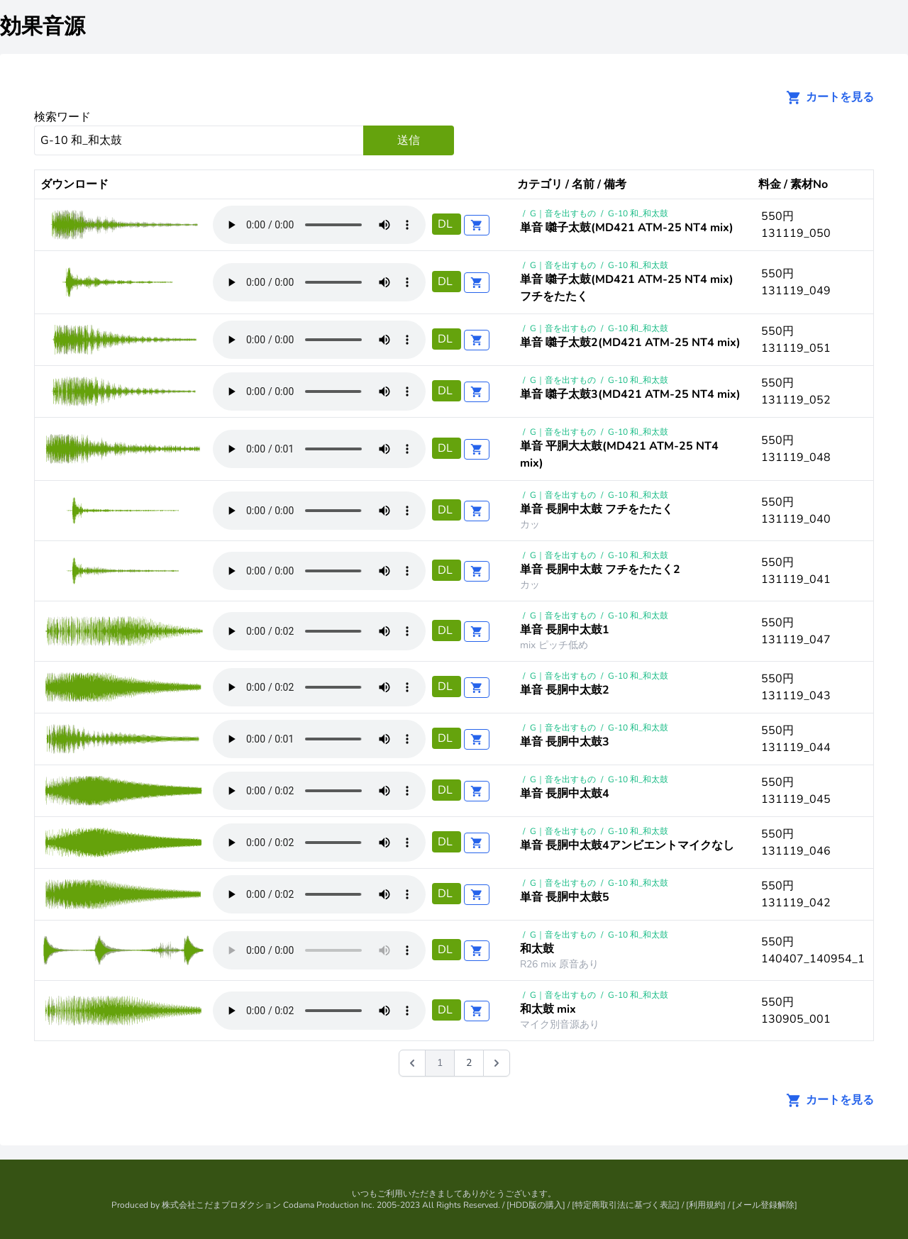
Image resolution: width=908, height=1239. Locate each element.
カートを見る (825, 97)
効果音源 (42, 26)
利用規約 (706, 1205)
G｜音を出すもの (563, 213)
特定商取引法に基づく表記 (626, 1205)
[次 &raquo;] (496, 1063)
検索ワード (62, 117)
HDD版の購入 (536, 1205)
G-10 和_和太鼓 (638, 213)
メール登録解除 (764, 1205)
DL (446, 224)
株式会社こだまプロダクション (221, 1205)
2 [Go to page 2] (469, 1062)
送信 (408, 140)
